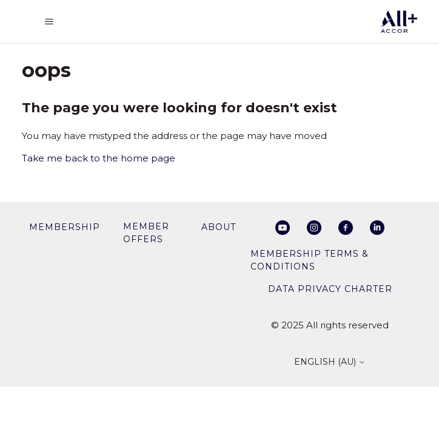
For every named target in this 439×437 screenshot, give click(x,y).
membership (64, 227)
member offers (146, 233)
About (218, 227)
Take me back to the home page (98, 158)
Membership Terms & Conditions (309, 260)
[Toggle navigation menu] (49, 21)
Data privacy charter (330, 288)
